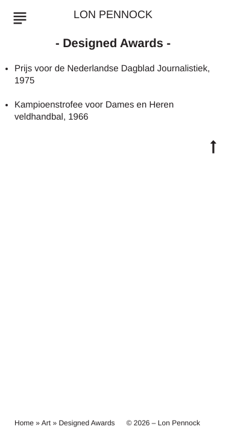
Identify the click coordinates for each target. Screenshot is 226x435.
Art (46, 423)
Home (24, 423)
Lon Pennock (113, 14)
